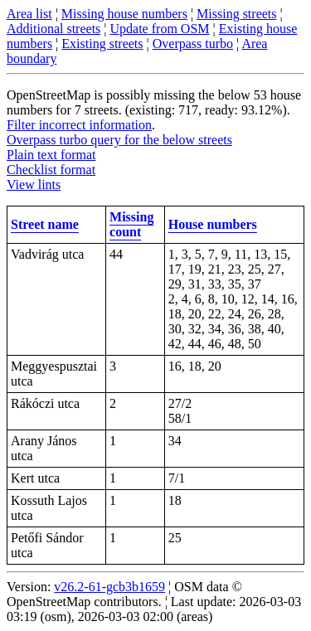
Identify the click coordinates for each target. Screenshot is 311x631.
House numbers (212, 224)
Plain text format (51, 155)
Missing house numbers (124, 14)
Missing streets (236, 14)
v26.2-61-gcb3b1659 (109, 587)
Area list (29, 14)
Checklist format (51, 170)
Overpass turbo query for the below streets (119, 140)
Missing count (131, 224)
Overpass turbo (193, 43)
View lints (34, 184)
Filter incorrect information (79, 125)
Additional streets (53, 29)
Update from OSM (160, 29)
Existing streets (102, 43)
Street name (45, 224)
